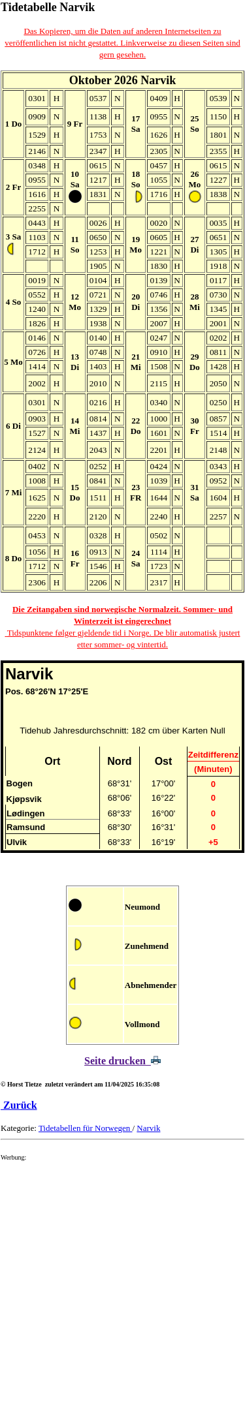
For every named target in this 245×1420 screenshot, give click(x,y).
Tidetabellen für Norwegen (86, 1128)
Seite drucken (122, 1060)
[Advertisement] (122, 1295)
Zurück (19, 1105)
